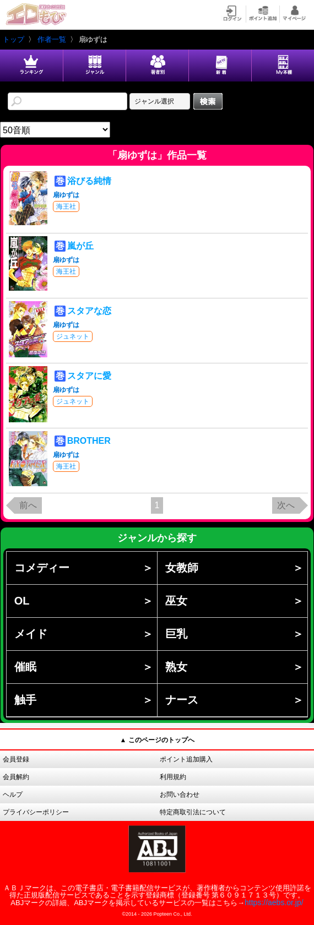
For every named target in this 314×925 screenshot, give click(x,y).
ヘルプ (13, 794)
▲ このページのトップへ (157, 740)
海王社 (66, 206)
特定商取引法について (193, 812)
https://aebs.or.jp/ (274, 902)
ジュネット (72, 336)
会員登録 (16, 759)
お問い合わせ (179, 794)
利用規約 (173, 777)
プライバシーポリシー (36, 812)
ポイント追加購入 (186, 759)
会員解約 (16, 777)
